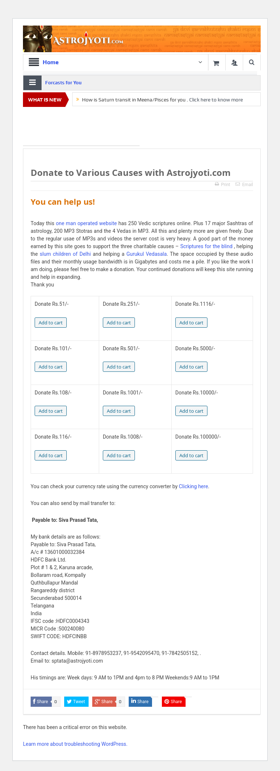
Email (244, 184)
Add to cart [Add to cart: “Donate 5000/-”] (191, 366)
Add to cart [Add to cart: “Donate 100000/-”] (191, 455)
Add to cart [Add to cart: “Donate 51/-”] (51, 322)
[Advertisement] (81, 127)
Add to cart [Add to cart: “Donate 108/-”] (51, 411)
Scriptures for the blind (206, 246)
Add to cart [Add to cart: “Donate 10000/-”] (191, 411)
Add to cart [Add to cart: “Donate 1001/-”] (119, 411)
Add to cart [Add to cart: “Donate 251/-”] (119, 322)
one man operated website (86, 223)
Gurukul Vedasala (147, 254)
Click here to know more (216, 100)
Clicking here (193, 486)
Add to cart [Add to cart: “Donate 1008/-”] (119, 455)
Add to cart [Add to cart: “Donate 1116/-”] (191, 322)
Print (222, 184)
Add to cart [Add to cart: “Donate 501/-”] (119, 366)
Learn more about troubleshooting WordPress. (75, 744)
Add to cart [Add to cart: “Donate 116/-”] (51, 455)
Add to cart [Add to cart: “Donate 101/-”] (51, 366)
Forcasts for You (63, 82)
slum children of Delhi (65, 254)
